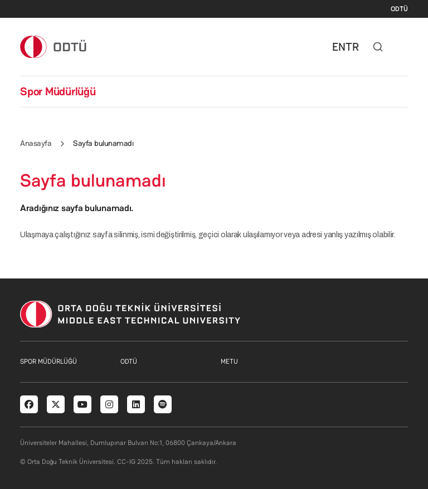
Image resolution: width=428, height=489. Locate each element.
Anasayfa (35, 143)
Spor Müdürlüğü (58, 91)
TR (352, 46)
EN (339, 46)
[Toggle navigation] (402, 47)
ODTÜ (399, 8)
